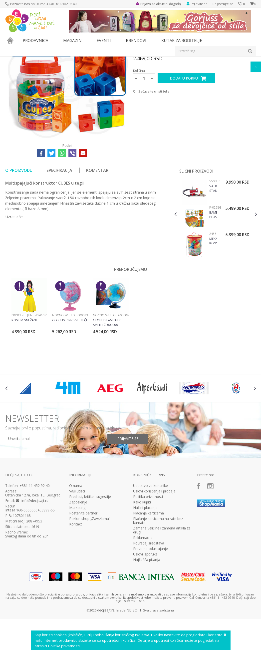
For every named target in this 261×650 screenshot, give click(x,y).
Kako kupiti (142, 559)
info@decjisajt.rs (34, 557)
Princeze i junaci (23, 371)
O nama (75, 542)
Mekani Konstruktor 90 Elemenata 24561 (213, 297)
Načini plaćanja (145, 564)
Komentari (97, 227)
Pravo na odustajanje (150, 605)
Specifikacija (59, 227)
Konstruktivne (128, 60)
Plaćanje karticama (148, 570)
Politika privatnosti (148, 553)
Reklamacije (143, 594)
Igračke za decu (49, 60)
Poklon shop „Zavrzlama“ (89, 575)
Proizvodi (28, 60)
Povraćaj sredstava (148, 600)
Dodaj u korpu (184, 134)
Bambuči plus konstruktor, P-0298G (213, 271)
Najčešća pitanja (146, 616)
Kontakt (75, 581)
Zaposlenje (78, 559)
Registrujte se (223, 4)
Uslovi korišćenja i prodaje (154, 548)
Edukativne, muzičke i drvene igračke (89, 60)
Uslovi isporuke (145, 611)
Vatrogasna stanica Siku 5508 (213, 244)
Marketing (77, 564)
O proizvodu (18, 227)
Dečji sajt (11, 60)
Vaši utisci (77, 548)
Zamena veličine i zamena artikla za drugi (162, 587)
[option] (215, 275)
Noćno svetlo (63, 371)
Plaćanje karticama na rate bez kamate (158, 577)
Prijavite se (127, 495)
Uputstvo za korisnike (150, 542)
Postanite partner (83, 570)
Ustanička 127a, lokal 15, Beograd (32, 551)
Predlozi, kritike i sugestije (90, 553)
